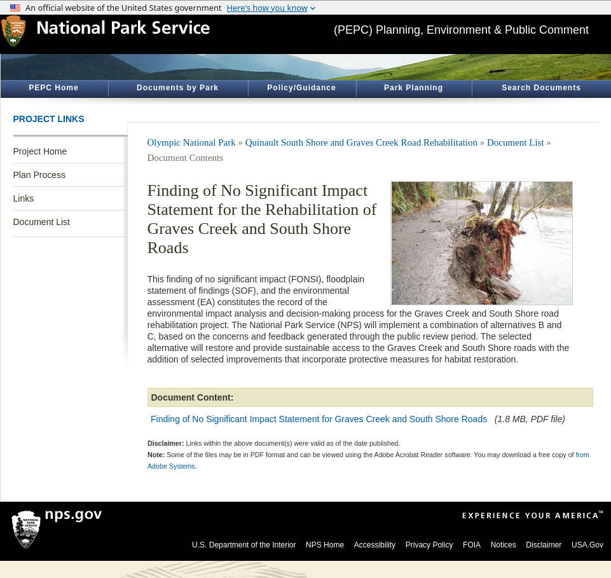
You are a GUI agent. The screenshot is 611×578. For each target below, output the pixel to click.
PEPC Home (53, 87)
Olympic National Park (192, 142)
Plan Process (39, 175)
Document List (41, 222)
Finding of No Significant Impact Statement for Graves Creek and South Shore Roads (319, 419)
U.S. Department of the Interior (244, 544)
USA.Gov (587, 544)
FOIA (472, 544)
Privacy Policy (429, 544)
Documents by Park (178, 87)
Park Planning (413, 87)
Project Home (40, 151)
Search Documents (541, 87)
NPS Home (325, 544)
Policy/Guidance (301, 87)
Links (23, 198)
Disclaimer (543, 544)
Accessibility (374, 544)
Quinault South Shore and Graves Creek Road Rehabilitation (361, 142)
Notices (503, 544)
